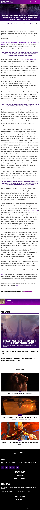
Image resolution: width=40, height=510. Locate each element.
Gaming (20, 415)
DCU (20, 391)
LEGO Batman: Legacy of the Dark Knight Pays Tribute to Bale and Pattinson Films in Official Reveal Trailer (20, 418)
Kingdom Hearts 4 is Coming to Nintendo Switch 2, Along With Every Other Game (18, 359)
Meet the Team (20, 496)
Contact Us (20, 499)
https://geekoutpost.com (10, 302)
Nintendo (3, 350)
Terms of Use (20, 475)
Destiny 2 (4, 337)
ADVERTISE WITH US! (20, 479)
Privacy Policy (20, 472)
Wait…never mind (33, 210)
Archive (3, 28)
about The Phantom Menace (28, 59)
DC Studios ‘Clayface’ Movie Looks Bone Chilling (20, 394)
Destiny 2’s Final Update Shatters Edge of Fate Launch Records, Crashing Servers (19, 342)
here (2, 274)
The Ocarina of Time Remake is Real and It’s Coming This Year (20, 352)
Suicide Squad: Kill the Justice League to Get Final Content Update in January (20, 444)
